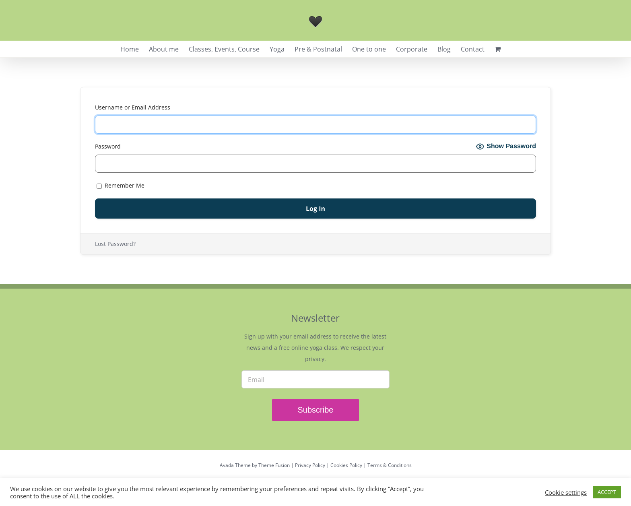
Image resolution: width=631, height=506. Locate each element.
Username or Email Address (132, 107)
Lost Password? (115, 244)
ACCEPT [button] (607, 492)
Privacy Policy (310, 465)
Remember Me (120, 185)
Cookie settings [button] (566, 492)
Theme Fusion (274, 465)
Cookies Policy (346, 465)
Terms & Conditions (389, 465)
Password (108, 146)
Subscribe (316, 409)
